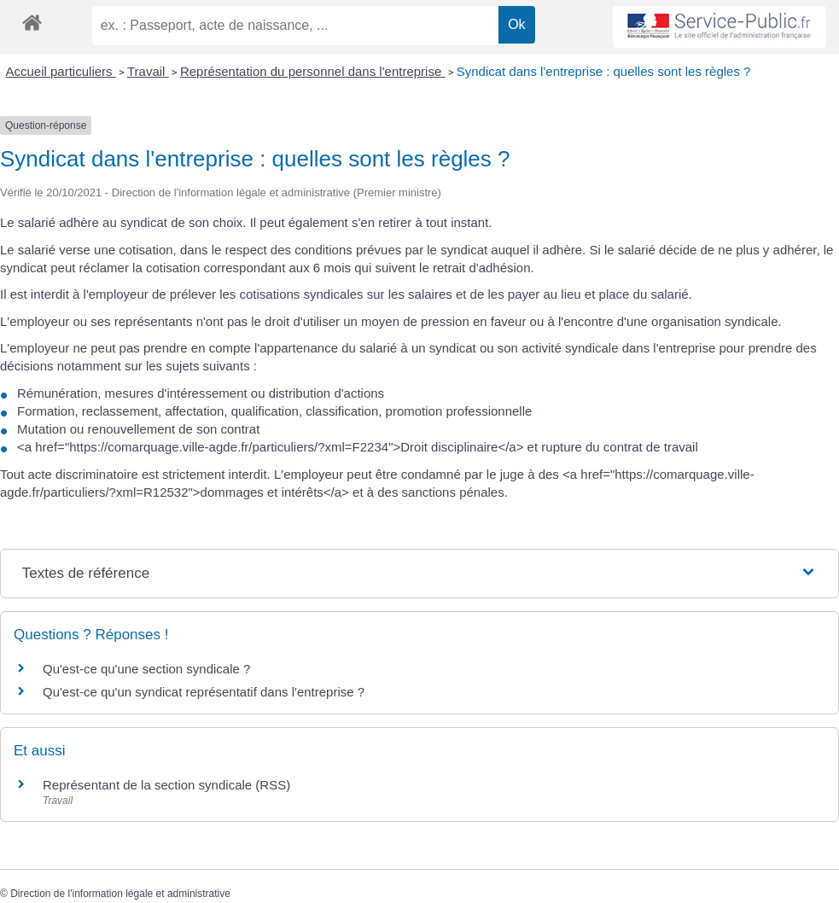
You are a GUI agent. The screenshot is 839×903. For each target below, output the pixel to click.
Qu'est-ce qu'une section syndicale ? (146, 668)
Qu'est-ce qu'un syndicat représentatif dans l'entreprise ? (203, 692)
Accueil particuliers (61, 71)
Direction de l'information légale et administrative (120, 894)
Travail (148, 71)
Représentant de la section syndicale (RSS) (166, 785)
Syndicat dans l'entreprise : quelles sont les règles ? (604, 71)
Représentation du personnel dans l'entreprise (313, 71)
